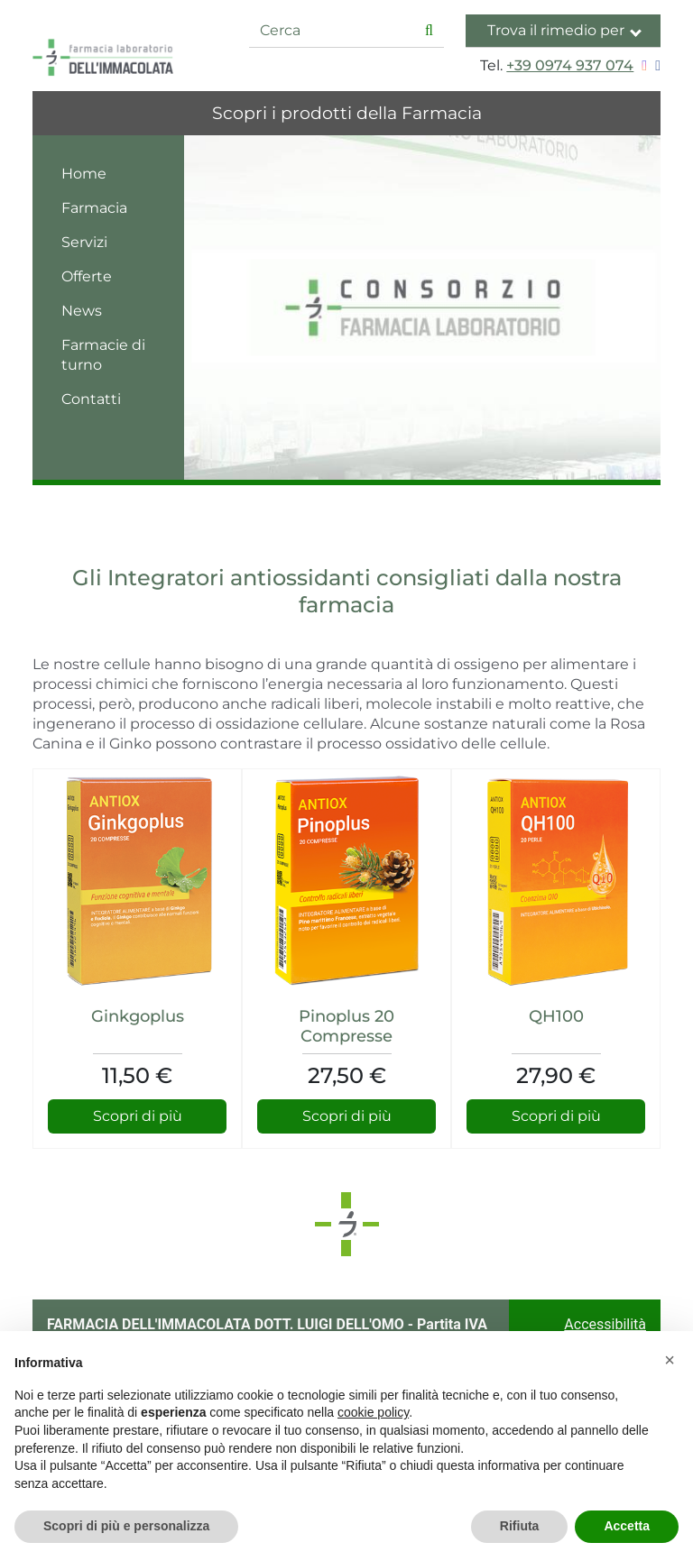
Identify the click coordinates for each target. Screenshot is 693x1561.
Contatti (91, 399)
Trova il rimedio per (564, 30)
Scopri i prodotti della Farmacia (347, 113)
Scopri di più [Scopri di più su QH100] (556, 1116)
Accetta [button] (627, 1526)
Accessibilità (605, 1324)
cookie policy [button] (373, 1412)
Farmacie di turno (103, 354)
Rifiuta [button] (520, 1526)
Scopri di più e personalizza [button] (126, 1526)
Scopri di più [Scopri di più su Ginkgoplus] (137, 1116)
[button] (669, 1359)
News (81, 310)
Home (83, 173)
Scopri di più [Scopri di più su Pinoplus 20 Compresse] (347, 1116)
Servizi (84, 242)
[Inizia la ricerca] (429, 31)
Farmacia (94, 207)
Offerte (86, 276)
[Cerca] (332, 31)
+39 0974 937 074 (569, 65)
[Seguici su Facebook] (656, 65)
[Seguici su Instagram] (642, 65)
